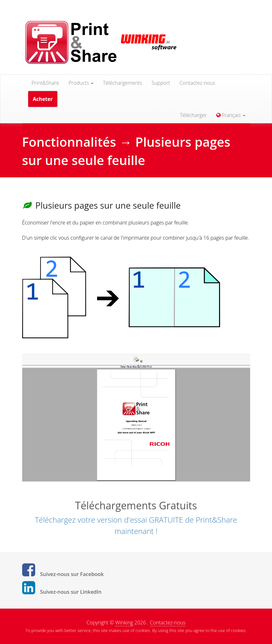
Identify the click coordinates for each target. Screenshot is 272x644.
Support (161, 82)
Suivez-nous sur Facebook (72, 574)
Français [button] (230, 115)
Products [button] (81, 82)
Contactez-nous (197, 82)
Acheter (43, 98)
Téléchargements (122, 82)
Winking (124, 622)
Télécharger (193, 115)
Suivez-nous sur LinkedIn (71, 591)
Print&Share (45, 82)
